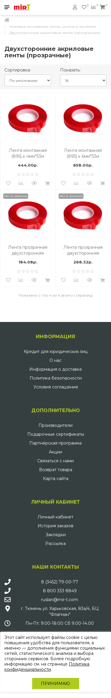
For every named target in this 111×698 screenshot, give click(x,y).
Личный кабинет (55, 517)
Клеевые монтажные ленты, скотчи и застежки (52, 26)
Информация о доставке (55, 369)
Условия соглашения (55, 387)
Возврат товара (55, 469)
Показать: (70, 70)
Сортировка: (17, 70)
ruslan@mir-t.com (59, 599)
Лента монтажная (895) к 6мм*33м (83, 153)
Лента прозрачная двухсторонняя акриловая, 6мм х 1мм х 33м (83, 250)
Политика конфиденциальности (46, 666)
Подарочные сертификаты (55, 434)
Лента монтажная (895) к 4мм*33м (28, 153)
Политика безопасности (56, 378)
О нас (55, 360)
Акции (55, 452)
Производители (55, 425)
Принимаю (55, 683)
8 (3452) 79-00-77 (59, 582)
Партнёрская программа (55, 443)
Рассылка (55, 543)
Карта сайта (55, 478)
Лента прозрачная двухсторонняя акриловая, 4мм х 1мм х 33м (27, 250)
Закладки (56, 534)
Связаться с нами (55, 460)
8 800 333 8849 (60, 590)
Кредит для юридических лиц (56, 351)
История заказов (55, 525)
